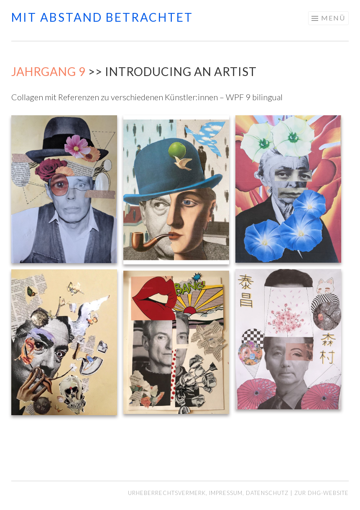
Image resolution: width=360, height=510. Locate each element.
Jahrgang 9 (48, 71)
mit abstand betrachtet (102, 17)
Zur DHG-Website (321, 493)
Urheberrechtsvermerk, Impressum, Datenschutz (209, 493)
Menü (333, 18)
